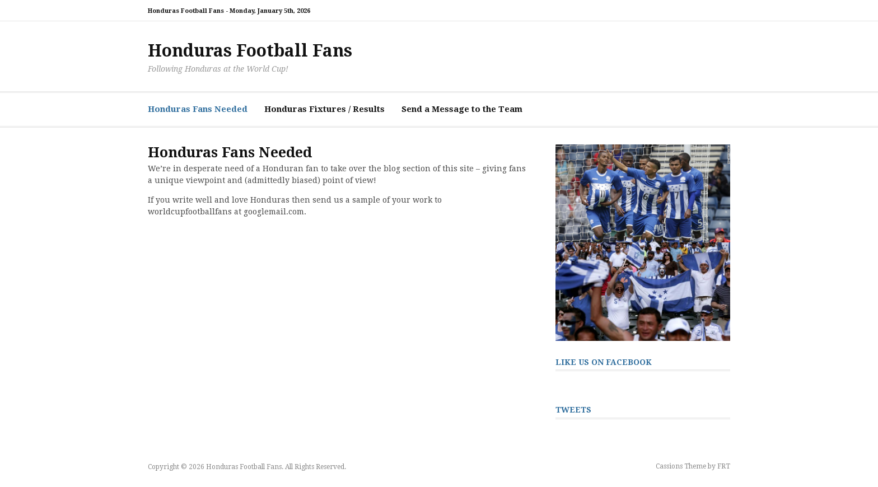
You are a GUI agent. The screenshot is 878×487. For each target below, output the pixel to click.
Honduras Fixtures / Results (324, 109)
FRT (723, 466)
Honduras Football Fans (250, 50)
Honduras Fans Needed (197, 109)
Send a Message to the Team (461, 109)
